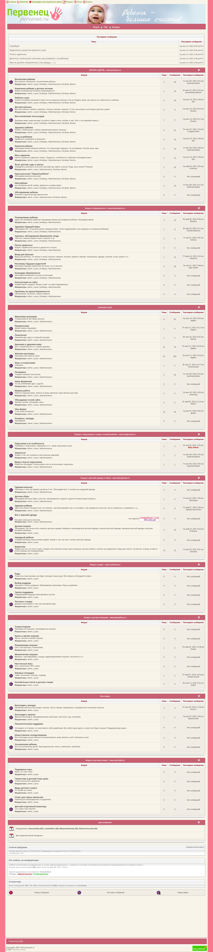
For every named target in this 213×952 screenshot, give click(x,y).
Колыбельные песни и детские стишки (34, 682)
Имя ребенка (21, 183)
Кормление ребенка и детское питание (34, 88)
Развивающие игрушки (26, 645)
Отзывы (67, 2)
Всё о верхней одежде (26, 515)
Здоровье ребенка (24, 127)
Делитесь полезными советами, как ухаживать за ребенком (39, 58)
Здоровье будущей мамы (27, 227)
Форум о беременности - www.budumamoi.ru (105, 208)
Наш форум (20, 409)
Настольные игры (24, 664)
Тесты (77, 2)
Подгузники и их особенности (29, 443)
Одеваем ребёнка (23, 506)
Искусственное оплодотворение (31, 735)
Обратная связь (18, 950)
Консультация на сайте (26, 282)
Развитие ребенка (24, 146)
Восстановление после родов (29, 116)
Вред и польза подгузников (28, 462)
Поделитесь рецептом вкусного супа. (28, 50)
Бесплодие (105, 696)
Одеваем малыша (23, 487)
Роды (17, 574)
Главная (11, 2)
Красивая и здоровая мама (28, 344)
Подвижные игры (23, 769)
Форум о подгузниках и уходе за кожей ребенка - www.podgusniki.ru (105, 434)
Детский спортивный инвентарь (31, 806)
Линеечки (22, 2)
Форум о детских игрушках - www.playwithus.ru (105, 617)
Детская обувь (22, 496)
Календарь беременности (27, 273)
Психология (20, 335)
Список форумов (18, 847)
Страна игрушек (23, 627)
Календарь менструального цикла (45, 2)
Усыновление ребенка (26, 744)
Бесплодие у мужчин (25, 715)
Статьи (87, 2)
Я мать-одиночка (18, 54)
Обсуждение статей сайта (27, 400)
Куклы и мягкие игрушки (27, 636)
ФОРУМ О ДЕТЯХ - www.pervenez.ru (105, 70)
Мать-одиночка (22, 155)
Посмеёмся (20, 372)
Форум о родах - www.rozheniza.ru (105, 565)
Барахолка (20, 547)
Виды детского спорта (26, 788)
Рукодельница (22, 326)
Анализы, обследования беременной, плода (37, 236)
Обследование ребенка (26, 192)
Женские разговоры (25, 354)
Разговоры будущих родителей (30, 264)
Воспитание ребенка (25, 79)
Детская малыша (23, 107)
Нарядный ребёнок (24, 537)
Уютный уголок (105, 307)
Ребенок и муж (22, 98)
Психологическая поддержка (29, 724)
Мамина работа (22, 391)
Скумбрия (14, 46)
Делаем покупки (23, 526)
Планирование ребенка (26, 217)
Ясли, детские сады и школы (29, 164)
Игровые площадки (24, 673)
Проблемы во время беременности (32, 291)
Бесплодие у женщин (25, 705)
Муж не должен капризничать (24, 62)
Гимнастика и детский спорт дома (31, 779)
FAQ (106, 27)
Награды (116, 27)
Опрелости (20, 453)
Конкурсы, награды (24, 418)
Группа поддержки (24, 592)
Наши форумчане (23, 381)
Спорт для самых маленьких (29, 797)
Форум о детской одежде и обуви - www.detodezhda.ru (105, 478)
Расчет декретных (24, 245)
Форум (96, 27)
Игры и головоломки (25, 363)
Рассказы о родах (23, 601)
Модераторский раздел (195, 847)
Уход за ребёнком (23, 137)
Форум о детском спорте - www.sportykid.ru (105, 760)
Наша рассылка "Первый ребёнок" (32, 174)
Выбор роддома (23, 583)
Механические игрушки (26, 654)
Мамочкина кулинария (26, 317)
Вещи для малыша (24, 254)
